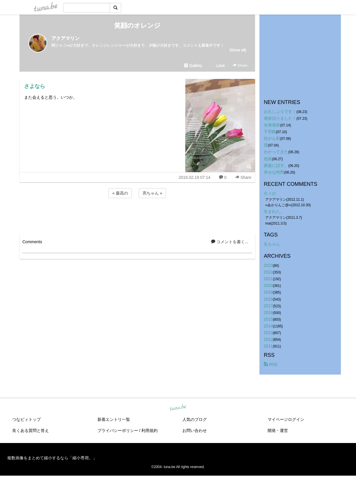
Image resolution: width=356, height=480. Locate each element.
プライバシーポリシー (117, 430)
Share (240, 65)
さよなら (34, 86)
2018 (268, 299)
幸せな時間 (274, 172)
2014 (268, 326)
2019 (268, 292)
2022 (268, 272)
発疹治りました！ (280, 118)
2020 (268, 285)
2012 (268, 339)
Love (218, 65)
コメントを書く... (229, 241)
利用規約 (149, 430)
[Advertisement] (137, 215)
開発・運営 (278, 430)
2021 (268, 278)
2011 (268, 346)
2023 (268, 265)
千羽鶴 (270, 131)
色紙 (268, 158)
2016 (268, 312)
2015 (268, 319)
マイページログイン (286, 419)
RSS (270, 364)
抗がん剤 (272, 138)
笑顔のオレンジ (137, 25)
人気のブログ (194, 419)
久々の (270, 193)
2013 (268, 332)
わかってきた (276, 151)
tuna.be (178, 408)
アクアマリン (65, 38)
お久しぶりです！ (280, 111)
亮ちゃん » (152, 193)
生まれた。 (274, 211)
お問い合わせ (194, 430)
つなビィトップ (26, 419)
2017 (268, 305)
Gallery (193, 65)
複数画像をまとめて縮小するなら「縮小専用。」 (52, 458)
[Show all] (238, 50)
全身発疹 (272, 125)
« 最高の (120, 193)
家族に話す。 (276, 165)
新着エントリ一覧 (113, 419)
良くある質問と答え (30, 430)
